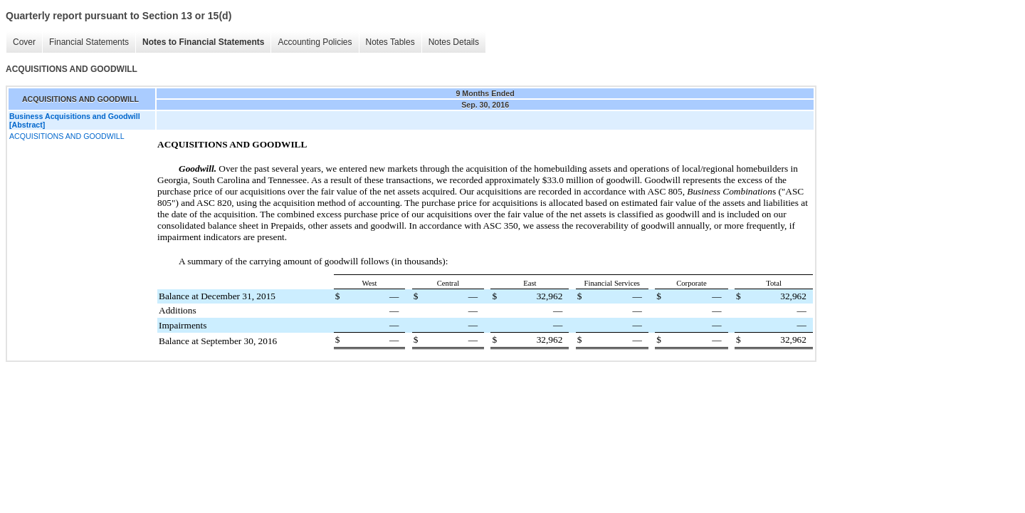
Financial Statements (89, 42)
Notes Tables (390, 42)
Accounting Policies (315, 42)
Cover (24, 42)
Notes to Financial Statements (203, 42)
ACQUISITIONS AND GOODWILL (67, 136)
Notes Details (454, 42)
